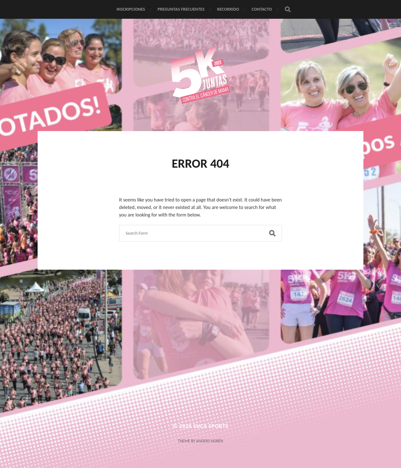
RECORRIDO (228, 9)
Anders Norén (209, 441)
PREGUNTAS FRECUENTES (181, 9)
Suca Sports (210, 426)
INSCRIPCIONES (131, 9)
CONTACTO (262, 9)
